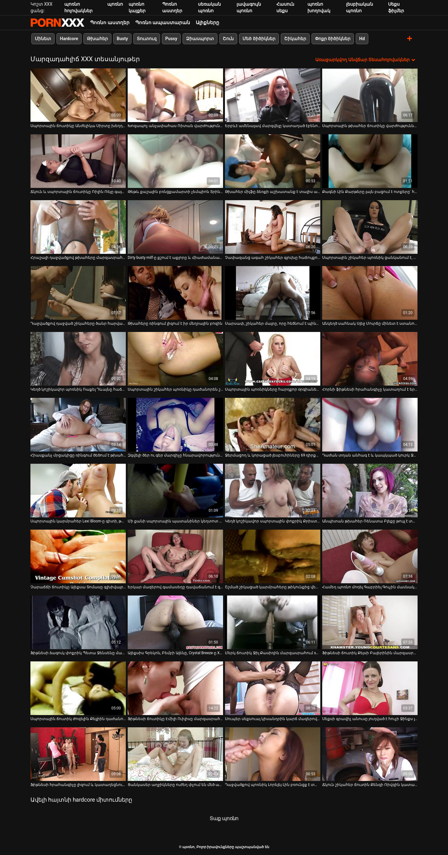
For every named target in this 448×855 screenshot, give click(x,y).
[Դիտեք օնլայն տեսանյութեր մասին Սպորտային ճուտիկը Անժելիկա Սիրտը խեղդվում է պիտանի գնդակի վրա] (78, 95)
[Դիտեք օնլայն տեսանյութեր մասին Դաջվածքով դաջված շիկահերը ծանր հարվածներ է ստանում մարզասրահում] (78, 293)
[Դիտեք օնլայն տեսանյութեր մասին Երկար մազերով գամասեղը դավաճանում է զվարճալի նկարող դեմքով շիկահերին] (175, 556)
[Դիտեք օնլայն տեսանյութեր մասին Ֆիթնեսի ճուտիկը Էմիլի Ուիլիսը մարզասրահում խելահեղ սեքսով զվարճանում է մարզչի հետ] (175, 688)
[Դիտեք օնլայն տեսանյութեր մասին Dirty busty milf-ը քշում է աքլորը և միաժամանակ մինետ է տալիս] (175, 227)
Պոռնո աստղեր (110, 22)
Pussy (171, 38)
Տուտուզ (147, 38)
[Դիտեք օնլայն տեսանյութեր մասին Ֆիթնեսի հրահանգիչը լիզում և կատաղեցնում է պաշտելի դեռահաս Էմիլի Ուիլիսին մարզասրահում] (78, 754)
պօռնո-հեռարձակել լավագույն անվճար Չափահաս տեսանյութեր (57, 22)
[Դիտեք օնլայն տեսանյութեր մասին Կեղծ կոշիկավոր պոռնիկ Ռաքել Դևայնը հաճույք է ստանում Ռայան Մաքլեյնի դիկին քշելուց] (78, 359)
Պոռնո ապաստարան (162, 22)
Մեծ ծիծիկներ (259, 38)
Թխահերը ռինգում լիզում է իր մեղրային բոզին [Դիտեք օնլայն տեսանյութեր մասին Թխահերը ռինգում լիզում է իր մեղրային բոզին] (175, 323)
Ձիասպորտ (200, 38)
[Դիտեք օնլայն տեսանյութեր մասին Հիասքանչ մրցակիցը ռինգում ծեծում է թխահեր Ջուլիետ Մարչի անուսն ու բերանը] (78, 425)
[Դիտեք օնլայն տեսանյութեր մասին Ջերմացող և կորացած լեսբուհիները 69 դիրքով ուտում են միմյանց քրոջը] (272, 425)
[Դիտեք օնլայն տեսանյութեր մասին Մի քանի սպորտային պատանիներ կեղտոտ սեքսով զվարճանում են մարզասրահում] (175, 490)
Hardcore (69, 38)
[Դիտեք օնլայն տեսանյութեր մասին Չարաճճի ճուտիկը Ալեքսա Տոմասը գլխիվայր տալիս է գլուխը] (78, 556)
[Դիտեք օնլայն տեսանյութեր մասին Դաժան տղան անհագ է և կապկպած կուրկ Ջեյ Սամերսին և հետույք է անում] (370, 425)
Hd (362, 38)
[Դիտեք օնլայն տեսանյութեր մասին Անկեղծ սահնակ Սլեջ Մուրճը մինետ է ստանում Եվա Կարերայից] (370, 293)
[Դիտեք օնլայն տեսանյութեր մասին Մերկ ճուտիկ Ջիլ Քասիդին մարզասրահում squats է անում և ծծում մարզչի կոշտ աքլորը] (272, 622)
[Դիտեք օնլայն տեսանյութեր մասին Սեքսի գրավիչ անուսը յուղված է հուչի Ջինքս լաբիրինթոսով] (370, 688)
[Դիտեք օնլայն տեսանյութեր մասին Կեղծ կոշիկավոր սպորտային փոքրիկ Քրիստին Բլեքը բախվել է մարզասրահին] (272, 490)
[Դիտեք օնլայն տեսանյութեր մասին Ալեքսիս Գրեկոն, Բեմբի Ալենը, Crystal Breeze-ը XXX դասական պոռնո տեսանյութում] (175, 622)
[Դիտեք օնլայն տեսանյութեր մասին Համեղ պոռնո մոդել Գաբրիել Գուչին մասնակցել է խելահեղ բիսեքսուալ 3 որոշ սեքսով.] (370, 556)
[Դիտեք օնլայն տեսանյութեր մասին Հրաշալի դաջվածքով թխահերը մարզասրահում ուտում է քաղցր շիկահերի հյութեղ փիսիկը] (78, 227)
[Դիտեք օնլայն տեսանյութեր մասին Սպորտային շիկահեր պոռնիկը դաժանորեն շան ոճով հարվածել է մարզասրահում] (175, 359)
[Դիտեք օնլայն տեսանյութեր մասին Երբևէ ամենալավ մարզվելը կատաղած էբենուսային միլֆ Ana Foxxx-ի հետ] (272, 95)
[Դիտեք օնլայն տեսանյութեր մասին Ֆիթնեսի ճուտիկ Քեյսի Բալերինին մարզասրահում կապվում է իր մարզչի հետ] (370, 622)
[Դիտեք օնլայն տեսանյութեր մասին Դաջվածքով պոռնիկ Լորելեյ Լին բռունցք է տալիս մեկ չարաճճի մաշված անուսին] (272, 754)
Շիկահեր (295, 38)
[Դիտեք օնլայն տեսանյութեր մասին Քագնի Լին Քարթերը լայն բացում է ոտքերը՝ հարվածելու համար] (370, 161)
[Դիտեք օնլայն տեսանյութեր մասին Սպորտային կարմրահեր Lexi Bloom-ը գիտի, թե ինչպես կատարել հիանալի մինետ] (78, 490)
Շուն (228, 38)
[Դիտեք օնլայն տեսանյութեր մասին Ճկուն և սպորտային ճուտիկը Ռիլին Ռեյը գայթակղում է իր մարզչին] (78, 161)
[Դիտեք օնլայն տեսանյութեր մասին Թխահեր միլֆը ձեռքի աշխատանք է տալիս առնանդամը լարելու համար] (272, 161)
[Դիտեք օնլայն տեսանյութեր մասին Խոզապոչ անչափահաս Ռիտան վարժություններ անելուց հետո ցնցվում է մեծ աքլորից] (175, 95)
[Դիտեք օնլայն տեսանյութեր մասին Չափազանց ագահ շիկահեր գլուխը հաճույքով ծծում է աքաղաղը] (272, 227)
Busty (122, 38)
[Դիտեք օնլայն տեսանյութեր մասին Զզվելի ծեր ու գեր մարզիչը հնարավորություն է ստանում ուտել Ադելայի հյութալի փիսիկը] (175, 425)
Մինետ (43, 38)
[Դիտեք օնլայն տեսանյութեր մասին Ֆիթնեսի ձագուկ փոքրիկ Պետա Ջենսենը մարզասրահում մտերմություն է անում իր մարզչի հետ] (78, 622)
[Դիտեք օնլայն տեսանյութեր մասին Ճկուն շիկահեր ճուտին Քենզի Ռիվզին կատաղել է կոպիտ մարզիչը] (370, 754)
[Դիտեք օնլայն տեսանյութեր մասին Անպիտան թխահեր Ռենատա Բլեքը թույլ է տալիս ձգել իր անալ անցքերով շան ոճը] (370, 490)
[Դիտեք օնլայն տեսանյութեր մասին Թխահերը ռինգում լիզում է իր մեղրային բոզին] (175, 293)
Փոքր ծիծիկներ (332, 38)
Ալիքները (207, 22)
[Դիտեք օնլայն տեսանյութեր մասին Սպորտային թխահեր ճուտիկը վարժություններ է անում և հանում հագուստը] (370, 95)
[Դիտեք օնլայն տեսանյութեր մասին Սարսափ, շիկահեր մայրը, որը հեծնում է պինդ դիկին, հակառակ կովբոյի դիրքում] (272, 293)
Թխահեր (97, 38)
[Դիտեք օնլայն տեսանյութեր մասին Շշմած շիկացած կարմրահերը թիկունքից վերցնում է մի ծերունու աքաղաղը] (272, 556)
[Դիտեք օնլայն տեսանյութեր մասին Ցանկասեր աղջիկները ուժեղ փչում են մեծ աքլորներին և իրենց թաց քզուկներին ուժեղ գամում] (175, 754)
